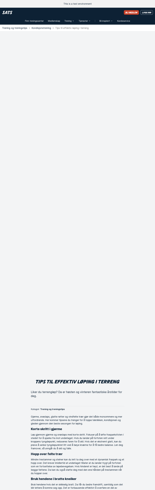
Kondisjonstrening (41, 28)
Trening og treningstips (14, 28)
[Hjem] (7, 12)
